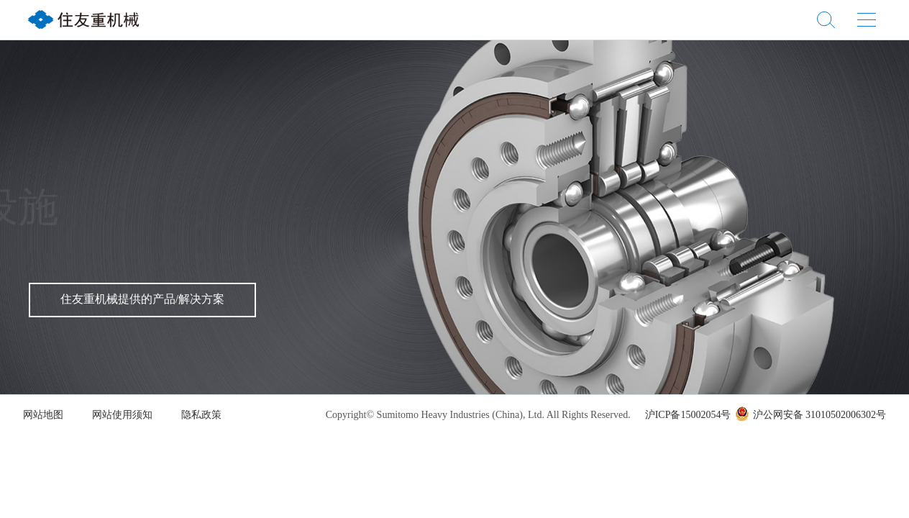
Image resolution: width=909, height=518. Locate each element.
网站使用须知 (122, 415)
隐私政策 (201, 415)
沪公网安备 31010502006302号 (811, 415)
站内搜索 (826, 20)
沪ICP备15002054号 (688, 415)
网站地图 (43, 415)
